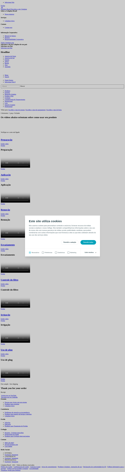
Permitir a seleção (69, 242)
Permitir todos (88, 242)
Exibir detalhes (89, 252)
